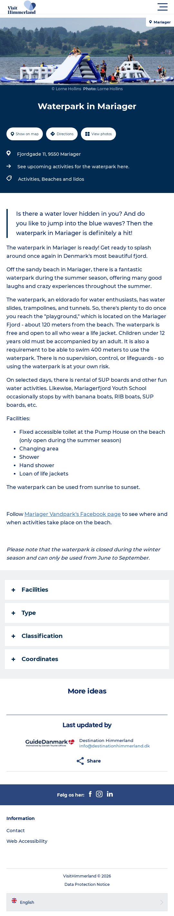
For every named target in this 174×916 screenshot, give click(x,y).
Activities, (30, 179)
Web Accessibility (26, 841)
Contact (15, 830)
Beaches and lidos (63, 179)
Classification (37, 636)
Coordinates (35, 659)
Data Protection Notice (87, 884)
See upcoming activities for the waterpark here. (73, 167)
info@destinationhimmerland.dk (114, 745)
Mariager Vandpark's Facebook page (72, 514)
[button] (116, 7)
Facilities (30, 589)
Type (24, 612)
